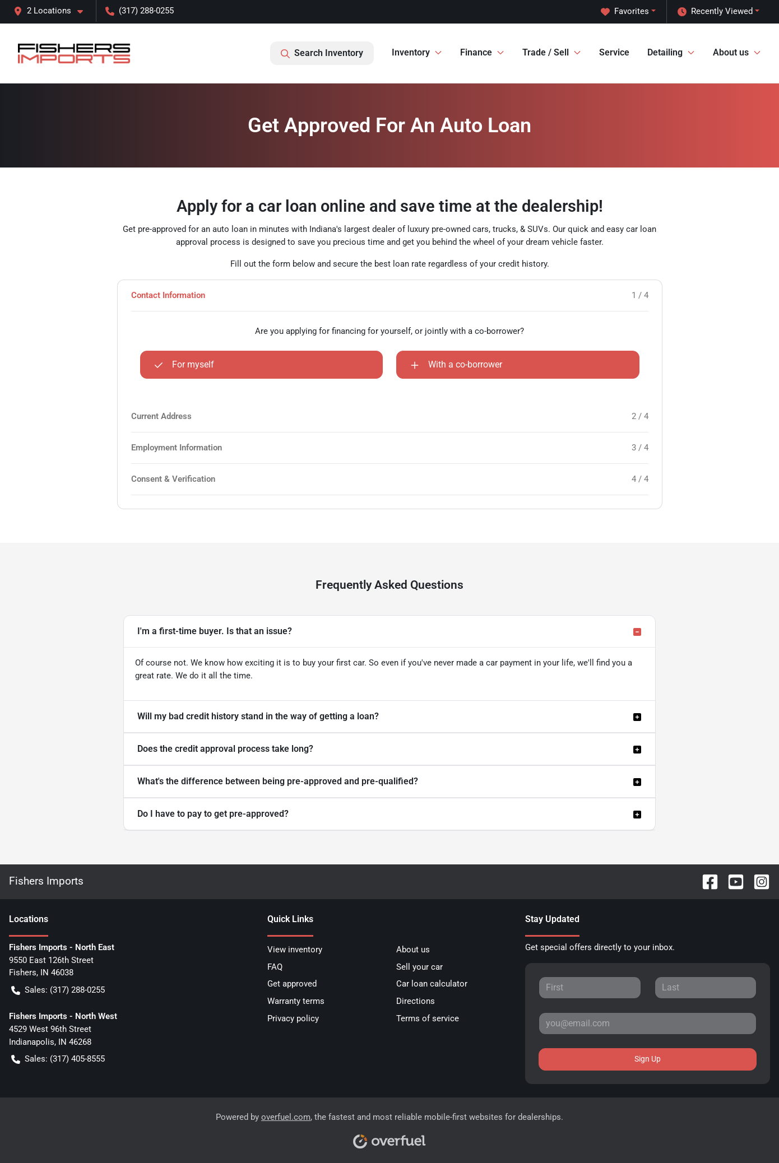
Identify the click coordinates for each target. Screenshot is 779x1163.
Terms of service (427, 1018)
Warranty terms (295, 1001)
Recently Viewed (715, 11)
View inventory (294, 950)
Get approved (292, 984)
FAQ (274, 967)
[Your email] (648, 1023)
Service (614, 52)
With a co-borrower (456, 364)
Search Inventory (322, 53)
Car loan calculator (431, 984)
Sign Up (647, 1058)
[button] (52, 11)
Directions (415, 1001)
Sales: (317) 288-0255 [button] (58, 990)
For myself (184, 364)
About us (413, 950)
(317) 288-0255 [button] (139, 11)
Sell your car (419, 967)
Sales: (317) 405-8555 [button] (58, 1059)
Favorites (625, 11)
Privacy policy (293, 1018)
